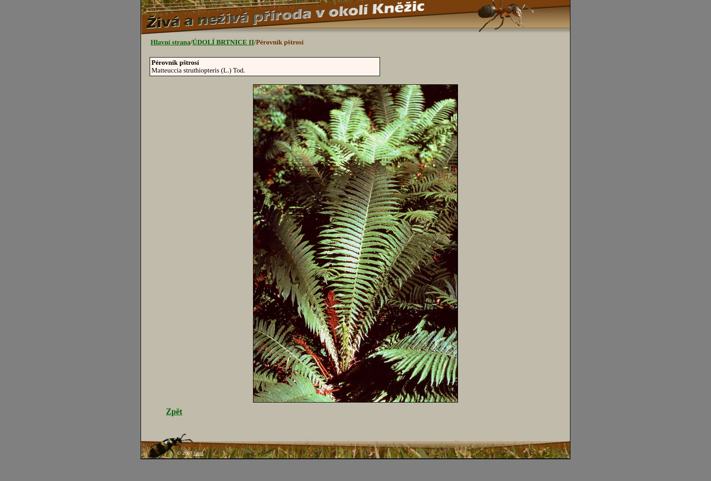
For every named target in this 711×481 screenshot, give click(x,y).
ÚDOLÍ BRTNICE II (223, 42)
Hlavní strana (170, 42)
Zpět (174, 411)
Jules (199, 453)
